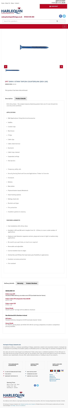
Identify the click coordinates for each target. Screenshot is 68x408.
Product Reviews (31, 283)
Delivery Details (9, 283)
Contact (17, 3)
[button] (5, 66)
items (53, 3)
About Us (7, 3)
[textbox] (26, 21)
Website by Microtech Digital (28, 404)
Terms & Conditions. (21, 405)
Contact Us (53, 377)
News (12, 3)
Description (9, 98)
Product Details (21, 98)
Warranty (20, 283)
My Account (60, 1)
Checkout (54, 6)
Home (2, 3)
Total (59, 3)
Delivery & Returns (55, 379)
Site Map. (13, 405)
